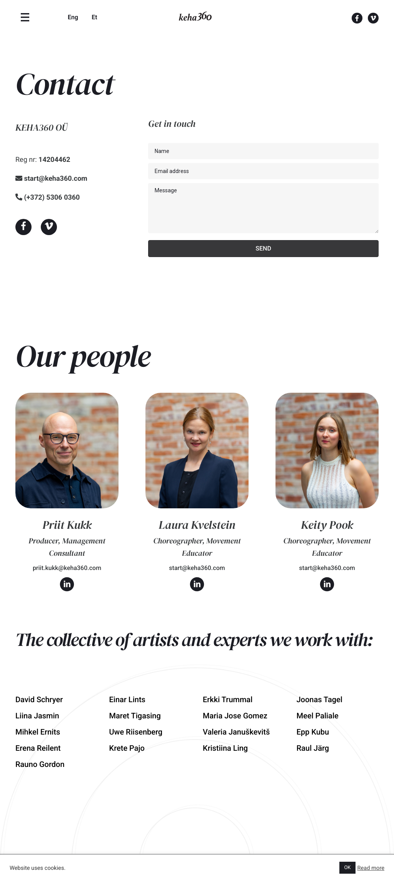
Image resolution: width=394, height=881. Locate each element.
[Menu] (25, 17)
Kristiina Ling (225, 748)
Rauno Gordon (40, 764)
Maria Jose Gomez (235, 715)
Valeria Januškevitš (236, 731)
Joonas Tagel (319, 699)
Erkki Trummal (227, 699)
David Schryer (39, 699)
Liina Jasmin (37, 715)
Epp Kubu (313, 731)
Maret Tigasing (135, 715)
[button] (23, 227)
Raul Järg (313, 748)
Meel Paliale (318, 715)
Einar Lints (127, 699)
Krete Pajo (127, 748)
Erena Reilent (38, 748)
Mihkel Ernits (37, 731)
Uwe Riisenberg (136, 731)
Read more (371, 867)
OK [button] (347, 868)
